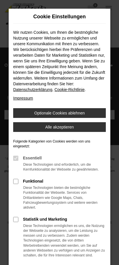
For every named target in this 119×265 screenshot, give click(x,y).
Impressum (23, 98)
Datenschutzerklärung (32, 89)
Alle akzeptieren (59, 127)
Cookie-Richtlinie (69, 89)
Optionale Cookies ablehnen (59, 113)
